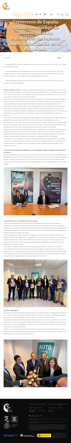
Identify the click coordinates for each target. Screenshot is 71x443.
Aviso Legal (42, 410)
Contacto (60, 407)
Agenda (17, 14)
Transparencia (52, 404)
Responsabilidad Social (62, 404)
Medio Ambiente (33, 407)
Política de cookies (51, 411)
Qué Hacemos (42, 404)
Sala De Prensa (52, 407)
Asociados (28, 14)
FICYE (40, 407)
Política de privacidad (32, 411)
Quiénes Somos (33, 404)
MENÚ (38, 14)
